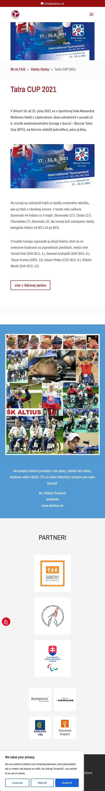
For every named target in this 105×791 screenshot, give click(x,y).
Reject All (42, 783)
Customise (17, 783)
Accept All (67, 783)
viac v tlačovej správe (30, 285)
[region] (42, 771)
